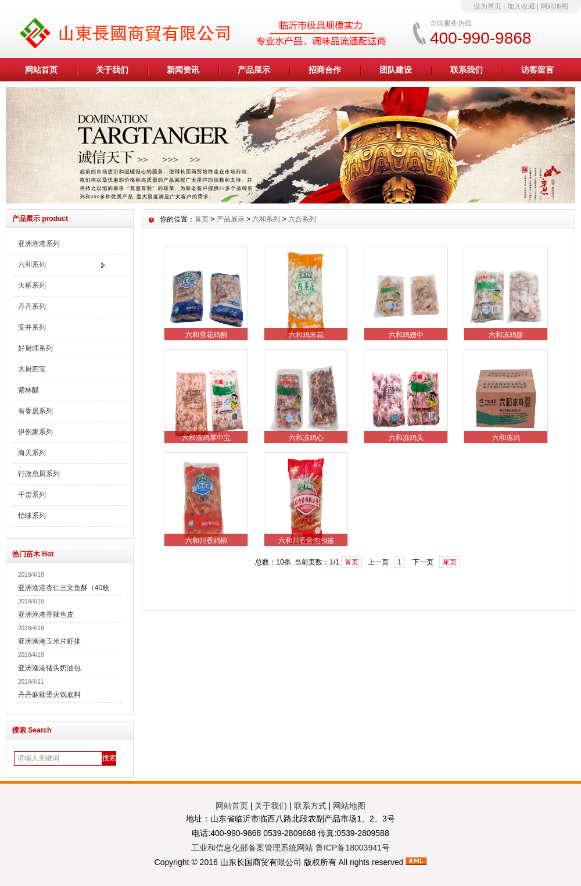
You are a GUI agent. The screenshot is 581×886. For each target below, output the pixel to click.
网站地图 (554, 6)
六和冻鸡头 (406, 438)
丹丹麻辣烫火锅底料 (49, 695)
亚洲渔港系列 (39, 244)
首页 (202, 219)
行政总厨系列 (39, 474)
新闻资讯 (183, 69)
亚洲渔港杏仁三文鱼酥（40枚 (63, 588)
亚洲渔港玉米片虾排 (49, 641)
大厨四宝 (32, 369)
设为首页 (487, 6)
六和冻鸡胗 (506, 335)
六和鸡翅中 (406, 335)
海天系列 (32, 453)
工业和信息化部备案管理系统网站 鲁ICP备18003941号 (290, 847)
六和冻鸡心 (306, 438)
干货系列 (32, 495)
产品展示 (254, 69)
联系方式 (310, 805)
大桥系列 (32, 285)
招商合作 (325, 69)
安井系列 (32, 327)
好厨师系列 (35, 348)
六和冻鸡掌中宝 (206, 438)
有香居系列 (35, 411)
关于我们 (112, 69)
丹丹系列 (32, 306)
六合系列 (302, 219)
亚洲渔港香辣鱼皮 (46, 614)
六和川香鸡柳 (206, 541)
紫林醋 (28, 390)
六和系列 (32, 264)
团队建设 (395, 69)
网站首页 (41, 69)
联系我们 (466, 69)
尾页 (450, 562)
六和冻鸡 (506, 438)
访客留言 (537, 69)
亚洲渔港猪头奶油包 (49, 668)
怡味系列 (32, 516)
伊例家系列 (35, 432)
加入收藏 (521, 6)
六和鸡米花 (306, 335)
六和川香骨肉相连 (306, 541)
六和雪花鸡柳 (206, 335)
